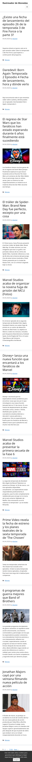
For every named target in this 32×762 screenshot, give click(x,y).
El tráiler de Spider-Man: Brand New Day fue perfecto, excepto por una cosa (16, 209)
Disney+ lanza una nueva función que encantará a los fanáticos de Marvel (16, 363)
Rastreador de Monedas (15, 3)
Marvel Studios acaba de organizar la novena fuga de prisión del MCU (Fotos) (16, 287)
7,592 (11, 749)
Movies (7, 60)
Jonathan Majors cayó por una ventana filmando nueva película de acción (15, 679)
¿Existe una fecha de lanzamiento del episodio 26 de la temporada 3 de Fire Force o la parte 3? (16, 26)
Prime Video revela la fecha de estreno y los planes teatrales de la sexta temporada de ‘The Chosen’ (16, 529)
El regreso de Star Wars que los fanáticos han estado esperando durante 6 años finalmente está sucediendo (15, 129)
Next (16, 749)
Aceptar (16, 760)
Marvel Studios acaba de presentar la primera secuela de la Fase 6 (16, 447)
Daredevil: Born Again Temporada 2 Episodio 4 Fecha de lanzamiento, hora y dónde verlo (16, 77)
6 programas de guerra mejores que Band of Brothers (14, 595)
